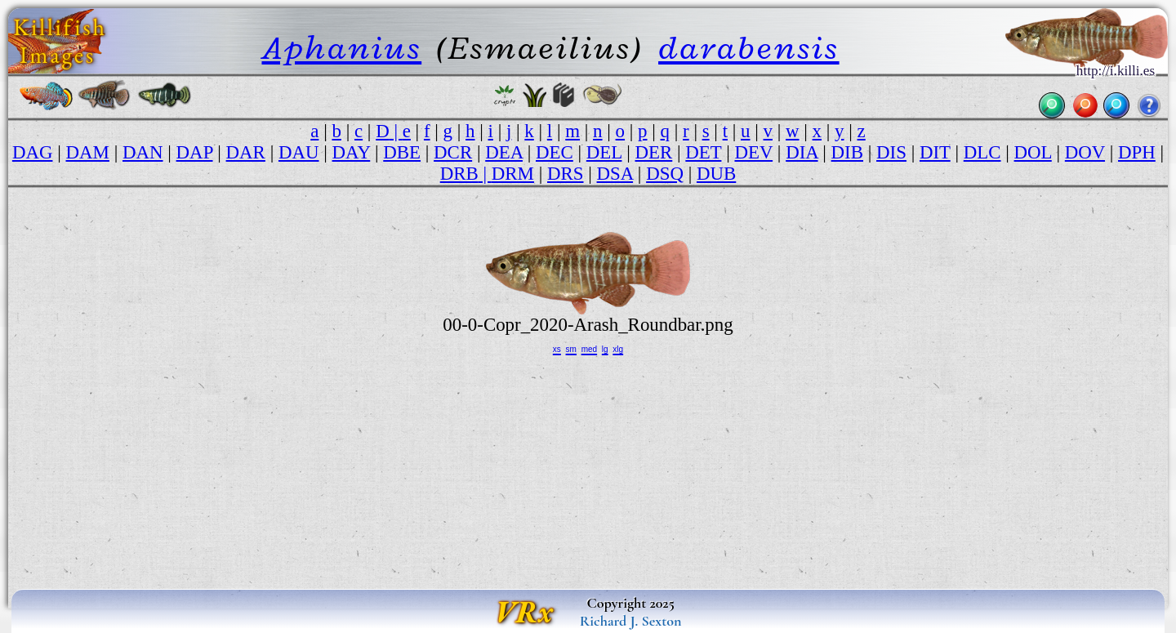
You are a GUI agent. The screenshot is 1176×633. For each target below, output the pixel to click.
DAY (351, 152)
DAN (142, 152)
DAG (32, 152)
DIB (847, 152)
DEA (504, 152)
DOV (1085, 152)
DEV (753, 152)
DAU (298, 152)
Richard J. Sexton (631, 621)
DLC (982, 152)
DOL (1033, 152)
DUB (716, 173)
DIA (801, 152)
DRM (513, 173)
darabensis (749, 47)
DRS (565, 173)
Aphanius (341, 47)
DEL (604, 152)
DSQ (665, 173)
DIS (891, 152)
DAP (194, 152)
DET (703, 152)
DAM (87, 152)
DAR (245, 152)
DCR (453, 152)
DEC (554, 152)
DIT (935, 152)
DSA (615, 173)
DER (654, 152)
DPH (1137, 152)
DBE (402, 152)
